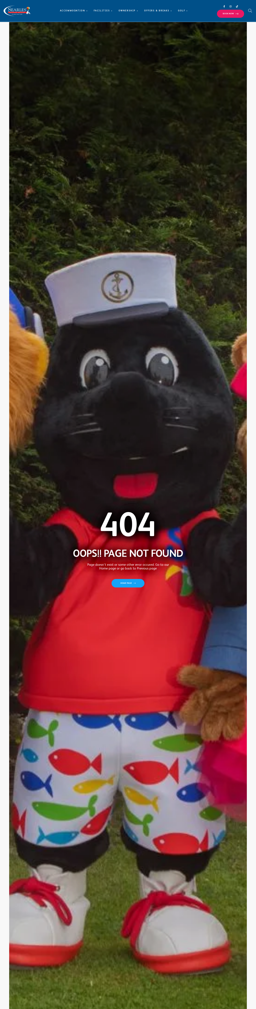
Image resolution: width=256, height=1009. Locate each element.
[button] (230, 14)
